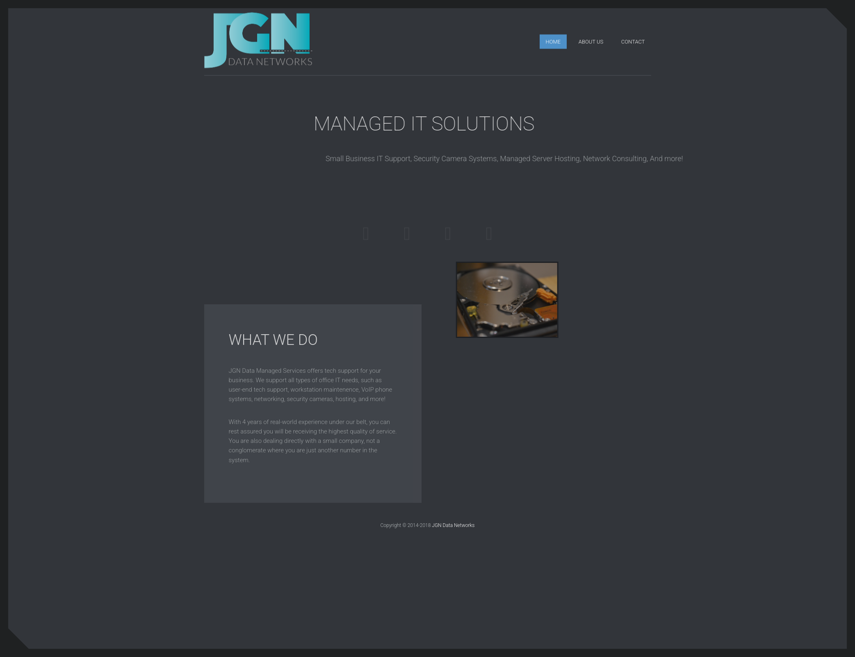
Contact (633, 41)
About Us (591, 41)
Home (553, 41)
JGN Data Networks (453, 525)
